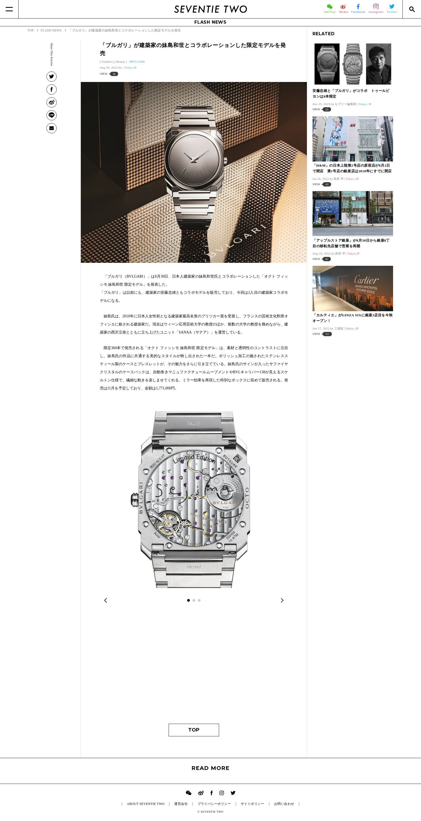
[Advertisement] (194, 667)
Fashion (107, 61)
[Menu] (9, 9)
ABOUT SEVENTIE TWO (145, 804)
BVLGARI (138, 61)
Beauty (120, 61)
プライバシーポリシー (214, 804)
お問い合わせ (284, 804)
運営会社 (181, 804)
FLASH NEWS (210, 22)
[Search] (411, 9)
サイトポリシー (252, 804)
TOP (193, 730)
